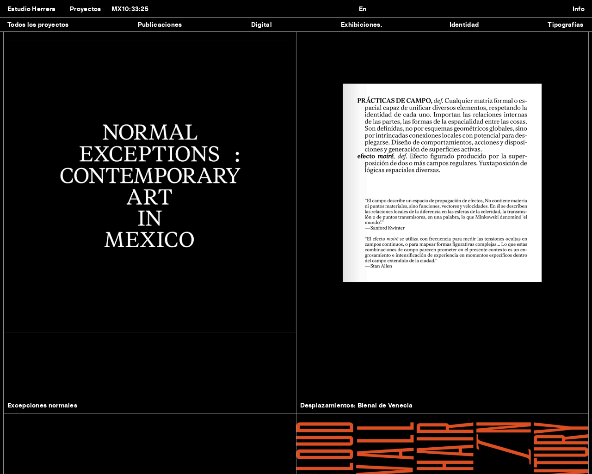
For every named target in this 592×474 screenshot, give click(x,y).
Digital (261, 24)
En (363, 8)
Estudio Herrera (31, 8)
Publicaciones (160, 24)
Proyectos (85, 8)
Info (579, 8)
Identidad (464, 24)
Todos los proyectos (38, 24)
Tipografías (565, 24)
